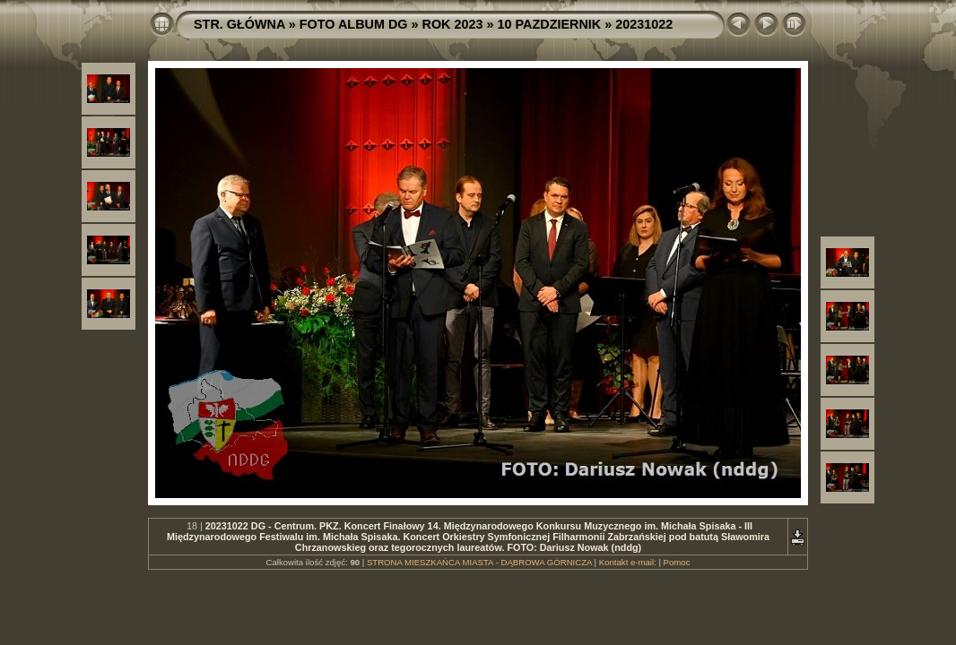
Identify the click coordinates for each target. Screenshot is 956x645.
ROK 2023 (452, 24)
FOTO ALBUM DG (354, 24)
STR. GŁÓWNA (239, 24)
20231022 (644, 24)
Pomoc (677, 562)
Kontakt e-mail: (627, 562)
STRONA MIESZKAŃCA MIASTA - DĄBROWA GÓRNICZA (479, 562)
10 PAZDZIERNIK (550, 24)
